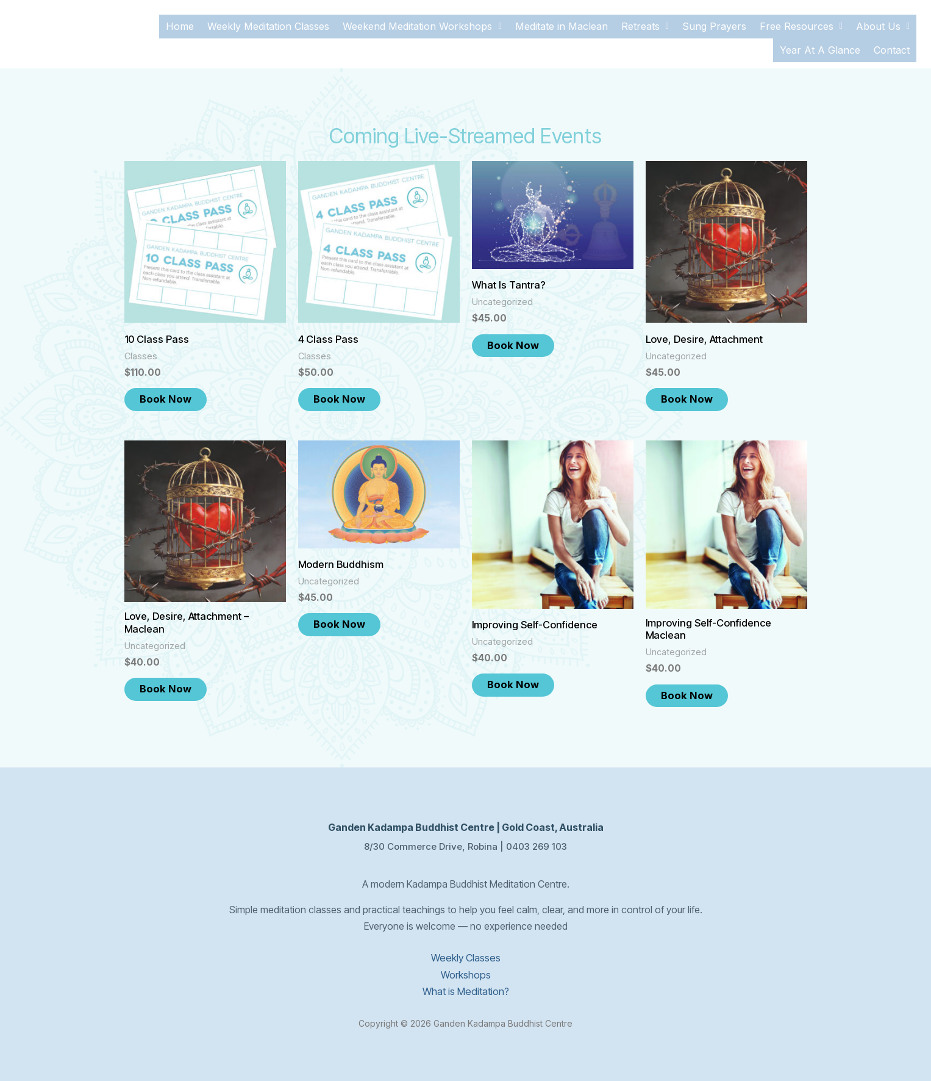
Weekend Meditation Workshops (422, 24)
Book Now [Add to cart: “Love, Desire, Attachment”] (695, 392)
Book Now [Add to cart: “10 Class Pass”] (173, 392)
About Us (883, 24)
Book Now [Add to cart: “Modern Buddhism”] (347, 618)
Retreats (645, 24)
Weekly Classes (465, 953)
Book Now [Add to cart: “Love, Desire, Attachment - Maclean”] (173, 684)
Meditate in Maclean (561, 24)
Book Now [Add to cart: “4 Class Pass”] (347, 392)
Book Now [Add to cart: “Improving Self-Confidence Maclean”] (695, 690)
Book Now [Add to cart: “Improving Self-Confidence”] (521, 679)
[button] (422, 24)
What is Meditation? (465, 986)
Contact (892, 44)
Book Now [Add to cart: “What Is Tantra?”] (521, 338)
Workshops (466, 969)
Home (180, 24)
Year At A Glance (820, 44)
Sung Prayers (714, 24)
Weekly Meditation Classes (268, 24)
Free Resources (801, 24)
